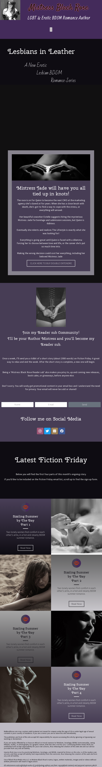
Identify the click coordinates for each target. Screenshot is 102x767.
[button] (51, 29)
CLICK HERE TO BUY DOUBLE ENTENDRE (51, 263)
